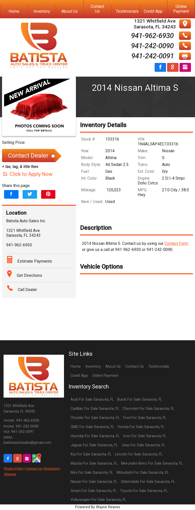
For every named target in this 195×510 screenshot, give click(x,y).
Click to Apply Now (27, 174)
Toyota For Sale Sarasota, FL (144, 491)
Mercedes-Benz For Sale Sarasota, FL (152, 463)
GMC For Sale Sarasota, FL (92, 427)
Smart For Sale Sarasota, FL (94, 491)
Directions (51, 468)
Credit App (79, 375)
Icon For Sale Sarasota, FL (144, 436)
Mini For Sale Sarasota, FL (92, 472)
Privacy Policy (14, 468)
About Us (113, 366)
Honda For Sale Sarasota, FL (141, 427)
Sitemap (10, 474)
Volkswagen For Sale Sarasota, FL (98, 500)
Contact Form (176, 243)
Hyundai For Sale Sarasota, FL (95, 436)
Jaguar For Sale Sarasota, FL (94, 445)
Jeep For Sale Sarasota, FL (143, 445)
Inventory (93, 366)
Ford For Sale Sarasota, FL (144, 418)
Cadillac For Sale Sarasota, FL (95, 408)
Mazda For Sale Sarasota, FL (94, 463)
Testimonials (158, 366)
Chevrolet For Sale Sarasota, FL (148, 408)
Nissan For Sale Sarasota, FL (94, 482)
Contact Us (34, 468)
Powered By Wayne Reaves (97, 507)
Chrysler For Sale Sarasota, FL (95, 418)
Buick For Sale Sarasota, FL (139, 399)
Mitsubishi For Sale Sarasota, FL (143, 472)
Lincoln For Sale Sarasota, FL (138, 454)
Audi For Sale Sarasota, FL (92, 399)
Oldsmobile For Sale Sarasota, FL (148, 482)
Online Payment (105, 375)
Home (76, 366)
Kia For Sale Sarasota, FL (91, 454)
